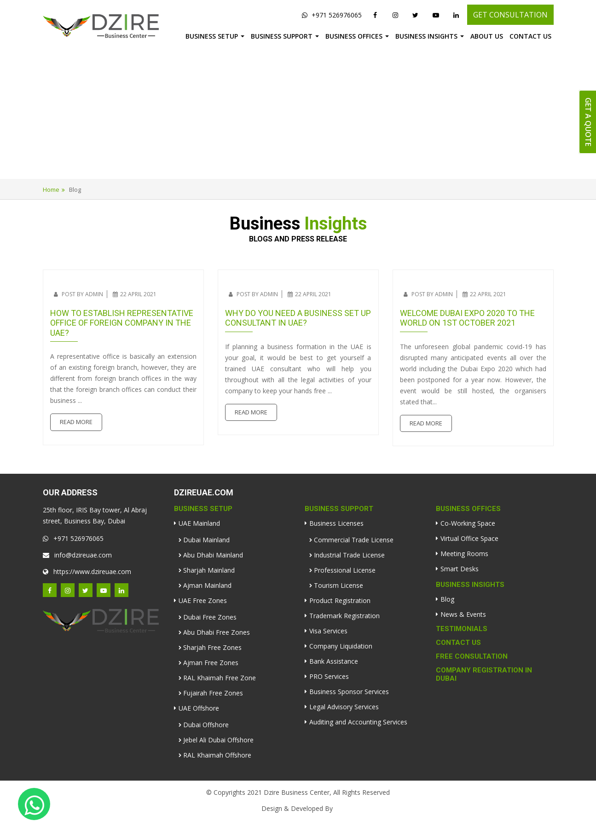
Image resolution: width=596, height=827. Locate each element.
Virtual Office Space (469, 538)
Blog (447, 599)
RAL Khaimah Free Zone (219, 677)
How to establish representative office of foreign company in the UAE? (121, 323)
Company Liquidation (340, 646)
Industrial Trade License (349, 555)
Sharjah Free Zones (212, 647)
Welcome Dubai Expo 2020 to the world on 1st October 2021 (467, 318)
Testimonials (461, 629)
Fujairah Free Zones (213, 693)
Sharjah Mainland (209, 570)
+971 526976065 (332, 15)
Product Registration (339, 600)
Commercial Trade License (353, 539)
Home (51, 189)
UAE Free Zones (203, 600)
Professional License (345, 570)
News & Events (463, 614)
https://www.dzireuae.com (87, 571)
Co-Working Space (467, 523)
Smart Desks (459, 568)
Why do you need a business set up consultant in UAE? (298, 318)
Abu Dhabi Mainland (213, 555)
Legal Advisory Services (344, 706)
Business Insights (426, 36)
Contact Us (530, 36)
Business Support (281, 36)
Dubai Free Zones (210, 617)
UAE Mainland (199, 523)
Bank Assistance (333, 661)
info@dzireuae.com (77, 555)
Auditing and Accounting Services (358, 722)
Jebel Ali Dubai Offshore (218, 739)
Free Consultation (472, 656)
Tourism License (338, 585)
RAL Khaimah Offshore (217, 755)
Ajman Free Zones (210, 662)
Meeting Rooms (464, 553)
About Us (486, 36)
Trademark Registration (344, 615)
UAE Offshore (199, 708)
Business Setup (211, 36)
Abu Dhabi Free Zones (216, 632)
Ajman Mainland (207, 585)
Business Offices (353, 36)
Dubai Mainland (206, 539)
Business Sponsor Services (349, 691)
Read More (76, 422)
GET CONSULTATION (510, 15)
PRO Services (329, 676)
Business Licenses (336, 523)
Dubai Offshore (206, 724)
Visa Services (328, 630)
